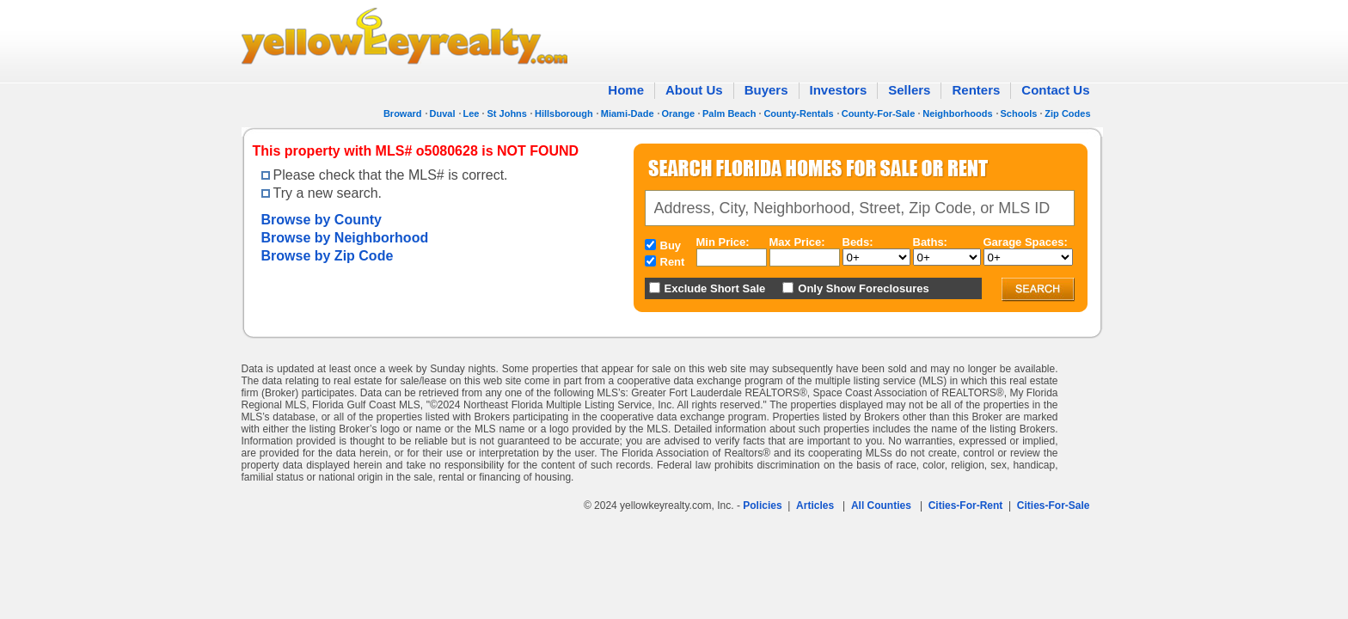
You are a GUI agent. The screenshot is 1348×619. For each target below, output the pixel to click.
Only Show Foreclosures (863, 288)
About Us (694, 90)
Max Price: (797, 242)
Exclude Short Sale (715, 288)
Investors (838, 90)
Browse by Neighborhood (345, 237)
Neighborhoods (957, 113)
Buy (671, 245)
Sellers (909, 90)
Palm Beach (729, 113)
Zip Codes (1067, 113)
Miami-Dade (627, 113)
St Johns (506, 113)
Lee (471, 113)
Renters (976, 90)
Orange (678, 113)
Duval (443, 113)
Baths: (930, 242)
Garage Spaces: (1025, 242)
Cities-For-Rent (965, 505)
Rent (672, 261)
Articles (815, 505)
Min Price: (723, 242)
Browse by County (321, 219)
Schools (1019, 113)
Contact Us (1055, 90)
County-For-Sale (879, 113)
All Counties (881, 505)
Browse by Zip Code (327, 255)
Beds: (857, 242)
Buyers (766, 90)
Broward (402, 113)
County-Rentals (798, 113)
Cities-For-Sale (1053, 505)
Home (626, 90)
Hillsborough (564, 113)
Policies (762, 505)
